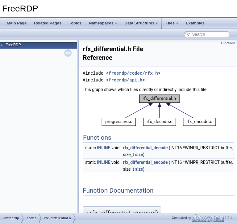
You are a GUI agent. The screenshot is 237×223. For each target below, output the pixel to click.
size (139, 154)
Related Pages (47, 23)
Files (171, 23)
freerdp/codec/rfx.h (133, 73)
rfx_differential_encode (145, 162)
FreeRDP (13, 45)
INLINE (103, 147)
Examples (195, 23)
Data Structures (141, 23)
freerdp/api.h (125, 80)
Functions (228, 43)
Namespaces (103, 23)
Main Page (17, 23)
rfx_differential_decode (145, 147)
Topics (75, 23)
